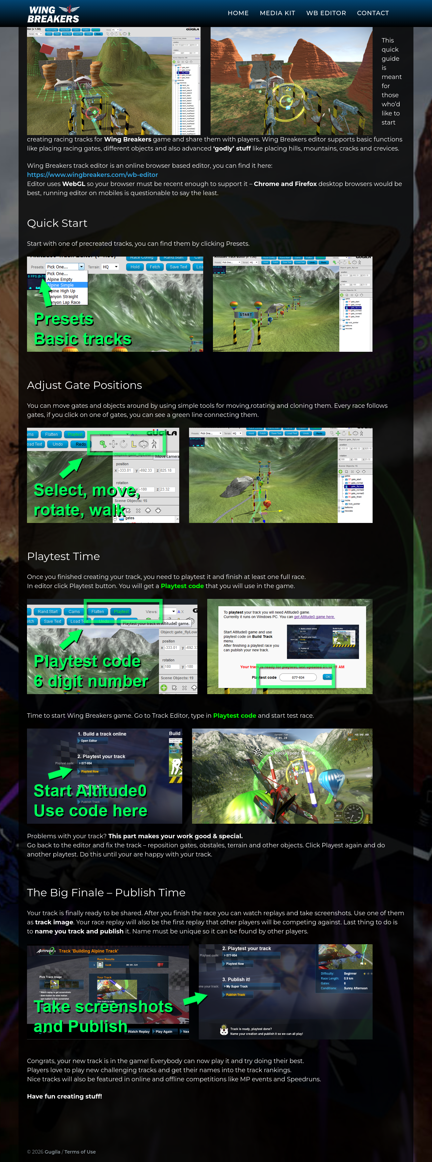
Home (238, 13)
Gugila (52, 1152)
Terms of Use (80, 1152)
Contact (373, 13)
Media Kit (278, 13)
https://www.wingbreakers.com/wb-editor (92, 175)
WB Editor (326, 13)
